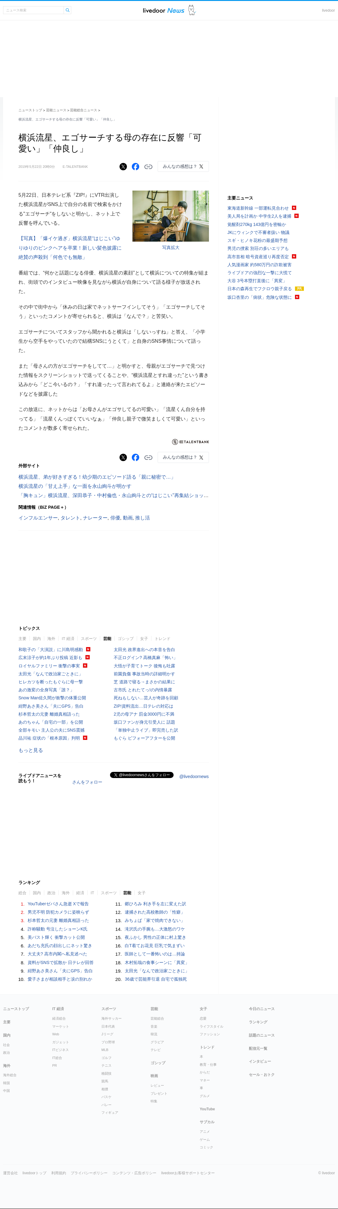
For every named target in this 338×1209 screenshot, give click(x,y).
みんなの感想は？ (180, 166)
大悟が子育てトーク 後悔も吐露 (144, 665)
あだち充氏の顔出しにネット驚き (60, 945)
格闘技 (106, 1073)
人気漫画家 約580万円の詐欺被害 (259, 264)
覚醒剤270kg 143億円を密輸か (256, 224)
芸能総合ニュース (83, 110)
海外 (51, 638)
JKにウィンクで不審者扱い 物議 (258, 232)
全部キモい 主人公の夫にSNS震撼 (51, 730)
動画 (128, 517)
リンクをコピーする (148, 167)
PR (54, 1065)
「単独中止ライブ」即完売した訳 (146, 730)
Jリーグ (107, 1034)
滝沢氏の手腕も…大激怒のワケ (155, 929)
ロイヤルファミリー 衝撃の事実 (49, 665)
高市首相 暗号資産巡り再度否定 (258, 256)
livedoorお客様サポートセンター (188, 1173)
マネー (205, 1080)
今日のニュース (262, 1009)
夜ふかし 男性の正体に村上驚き (155, 937)
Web (55, 1034)
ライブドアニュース (163, 10)
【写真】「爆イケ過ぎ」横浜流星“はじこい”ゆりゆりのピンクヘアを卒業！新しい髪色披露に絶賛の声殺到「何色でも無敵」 (70, 248)
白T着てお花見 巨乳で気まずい (154, 945)
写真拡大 (170, 247)
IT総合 (57, 1058)
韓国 (6, 1083)
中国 (6, 1090)
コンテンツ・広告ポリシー (134, 1173)
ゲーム (205, 1139)
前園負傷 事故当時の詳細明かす (144, 673)
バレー (106, 1105)
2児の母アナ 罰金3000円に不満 (144, 714)
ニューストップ (30, 110)
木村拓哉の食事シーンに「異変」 (157, 962)
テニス (106, 1065)
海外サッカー (111, 1018)
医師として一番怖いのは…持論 (155, 953)
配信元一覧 (258, 1048)
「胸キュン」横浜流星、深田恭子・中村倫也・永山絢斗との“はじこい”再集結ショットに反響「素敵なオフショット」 (147, 495)
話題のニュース (262, 1035)
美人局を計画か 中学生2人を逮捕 (259, 216)
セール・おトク (262, 1075)
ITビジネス (60, 1050)
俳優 (115, 517)
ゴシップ (126, 638)
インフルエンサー (38, 517)
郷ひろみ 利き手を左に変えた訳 (155, 903)
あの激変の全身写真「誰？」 (46, 689)
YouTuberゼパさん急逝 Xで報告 (58, 903)
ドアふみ (192, 10)
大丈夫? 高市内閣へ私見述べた (57, 953)
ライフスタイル (211, 1026)
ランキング (258, 1022)
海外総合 (10, 1075)
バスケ (106, 1097)
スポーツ (89, 638)
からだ (205, 1072)
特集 (154, 1101)
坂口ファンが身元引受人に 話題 (144, 722)
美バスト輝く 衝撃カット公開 (56, 937)
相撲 (104, 1089)
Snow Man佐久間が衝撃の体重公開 (52, 697)
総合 (22, 893)
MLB (104, 1050)
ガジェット (60, 1042)
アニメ (205, 1131)
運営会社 (10, 1173)
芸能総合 (157, 1018)
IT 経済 (68, 638)
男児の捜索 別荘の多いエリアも (258, 248)
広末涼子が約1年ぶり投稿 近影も (50, 657)
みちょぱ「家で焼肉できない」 (155, 920)
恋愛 (203, 1018)
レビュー (157, 1085)
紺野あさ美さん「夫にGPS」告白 (51, 706)
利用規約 (58, 1173)
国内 (37, 638)
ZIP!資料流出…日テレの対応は (143, 706)
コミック (206, 1147)
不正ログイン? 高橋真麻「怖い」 (146, 657)
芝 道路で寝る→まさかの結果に (144, 681)
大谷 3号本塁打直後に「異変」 (257, 280)
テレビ (156, 1050)
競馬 (104, 1081)
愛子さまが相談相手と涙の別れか (60, 979)
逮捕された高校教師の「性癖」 (155, 912)
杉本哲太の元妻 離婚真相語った (49, 714)
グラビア (157, 1042)
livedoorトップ (34, 1173)
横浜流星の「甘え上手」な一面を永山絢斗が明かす (75, 486)
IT (92, 893)
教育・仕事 (208, 1064)
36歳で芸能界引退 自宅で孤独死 (156, 979)
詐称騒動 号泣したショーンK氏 (58, 929)
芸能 (107, 638)
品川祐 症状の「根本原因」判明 (49, 738)
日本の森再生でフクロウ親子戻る (259, 288)
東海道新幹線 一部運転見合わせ (258, 208)
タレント (70, 517)
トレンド (163, 638)
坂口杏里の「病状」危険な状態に (259, 297)
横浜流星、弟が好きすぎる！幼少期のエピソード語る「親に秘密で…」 (97, 477)
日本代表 (108, 1026)
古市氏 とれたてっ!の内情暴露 (143, 689)
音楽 (154, 1026)
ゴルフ (106, 1058)
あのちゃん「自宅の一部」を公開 (50, 722)
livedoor (328, 10)
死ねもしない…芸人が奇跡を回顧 (146, 697)
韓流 (154, 1034)
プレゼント (159, 1093)
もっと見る (30, 750)
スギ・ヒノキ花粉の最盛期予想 (257, 240)
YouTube (207, 1109)
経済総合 (59, 1018)
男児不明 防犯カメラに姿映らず (58, 912)
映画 (154, 1076)
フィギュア (109, 1112)
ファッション (210, 1034)
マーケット (60, 1026)
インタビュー (260, 1061)
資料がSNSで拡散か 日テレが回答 (61, 962)
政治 (51, 893)
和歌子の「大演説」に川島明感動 (50, 649)
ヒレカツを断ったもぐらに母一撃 (50, 681)
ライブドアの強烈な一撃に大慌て (259, 272)
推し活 (142, 517)
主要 (22, 638)
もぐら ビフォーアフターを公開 (144, 738)
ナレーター (95, 517)
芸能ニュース (56, 110)
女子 (144, 638)
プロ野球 (108, 1042)
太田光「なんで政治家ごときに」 (50, 673)
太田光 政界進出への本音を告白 (144, 649)
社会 (6, 1045)
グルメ (205, 1096)
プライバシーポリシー (89, 1173)
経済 (80, 893)
